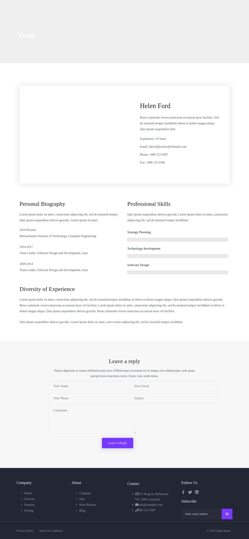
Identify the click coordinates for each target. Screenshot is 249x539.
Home (28, 493)
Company (85, 493)
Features (29, 504)
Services (29, 499)
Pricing (28, 510)
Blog (82, 510)
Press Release (87, 504)
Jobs (82, 499)
